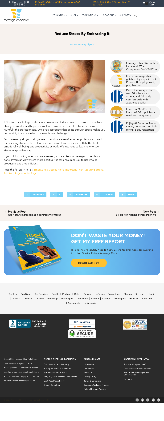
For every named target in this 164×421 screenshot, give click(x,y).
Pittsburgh (52, 298)
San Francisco (42, 294)
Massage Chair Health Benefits (137, 368)
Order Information (52, 385)
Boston (95, 298)
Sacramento (74, 303)
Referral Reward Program (95, 389)
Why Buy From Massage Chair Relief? (60, 377)
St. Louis (139, 294)
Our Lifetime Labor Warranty (56, 364)
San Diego (26, 294)
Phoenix (128, 294)
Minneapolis (120, 298)
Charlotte (28, 298)
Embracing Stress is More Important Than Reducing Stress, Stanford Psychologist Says (54, 171)
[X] (56, 194)
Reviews (128, 379)
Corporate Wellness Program (96, 385)
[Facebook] (35, 194)
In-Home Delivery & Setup (55, 372)
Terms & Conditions (92, 381)
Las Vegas (99, 294)
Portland (66, 294)
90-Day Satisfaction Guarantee (57, 368)
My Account (89, 364)
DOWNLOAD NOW (89, 262)
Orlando (40, 298)
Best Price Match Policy (54, 381)
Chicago (106, 298)
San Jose (13, 294)
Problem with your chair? (135, 364)
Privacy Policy (90, 377)
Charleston (82, 298)
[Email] (128, 194)
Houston (133, 298)
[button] (60, 15)
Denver (87, 294)
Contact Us (89, 368)
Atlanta (16, 298)
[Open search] (135, 15)
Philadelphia (67, 298)
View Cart (152, 3)
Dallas (77, 294)
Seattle (55, 294)
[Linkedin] (104, 194)
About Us (88, 372)
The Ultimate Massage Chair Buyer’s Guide (136, 373)
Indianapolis (90, 303)
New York (147, 298)
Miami (151, 294)
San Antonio (114, 294)
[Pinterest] (78, 194)
